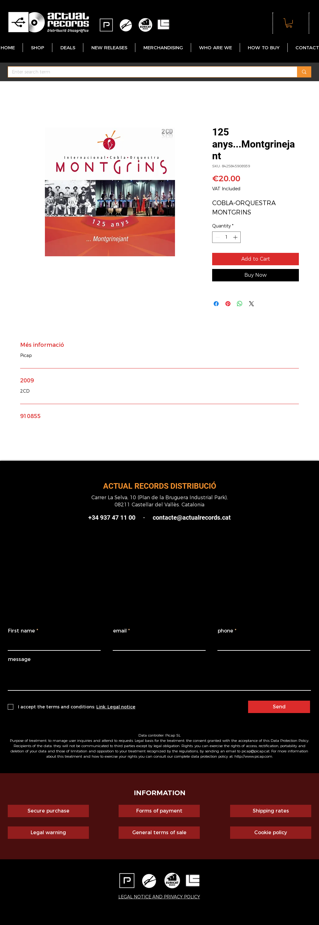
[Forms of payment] (159, 811)
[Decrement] (217, 237)
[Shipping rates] (270, 811)
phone (225, 630)
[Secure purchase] (48, 811)
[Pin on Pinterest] (228, 303)
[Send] (279, 707)
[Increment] (236, 237)
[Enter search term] (148, 72)
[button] (289, 23)
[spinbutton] (226, 237)
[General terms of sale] (159, 832)
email (120, 630)
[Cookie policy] (270, 832)
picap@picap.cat (255, 751)
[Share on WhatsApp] (239, 303)
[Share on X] (251, 303)
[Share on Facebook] (216, 303)
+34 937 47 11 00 (111, 517)
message (19, 659)
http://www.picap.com (253, 756)
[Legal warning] (48, 832)
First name (21, 630)
